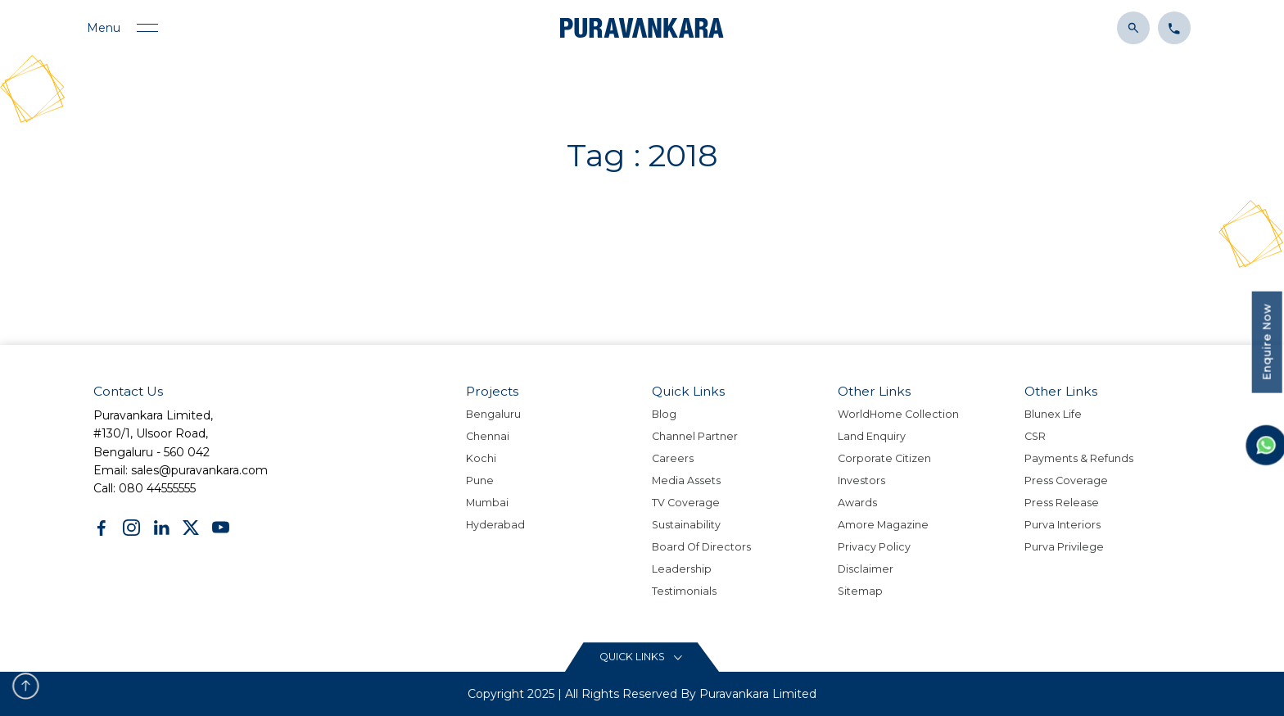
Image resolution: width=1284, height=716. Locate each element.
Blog (664, 414)
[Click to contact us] (1170, 26)
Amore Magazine (883, 525)
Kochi (481, 458)
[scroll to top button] (26, 686)
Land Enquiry (872, 436)
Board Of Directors (701, 547)
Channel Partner (695, 436)
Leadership (682, 569)
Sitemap (860, 591)
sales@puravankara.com (199, 470)
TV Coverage (686, 502)
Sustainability (686, 525)
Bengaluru (493, 414)
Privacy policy (874, 547)
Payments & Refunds (1078, 458)
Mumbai (487, 502)
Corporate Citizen (884, 458)
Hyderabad (495, 525)
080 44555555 (157, 488)
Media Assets (686, 480)
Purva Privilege (1064, 547)
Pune (480, 480)
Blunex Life (1053, 414)
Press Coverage (1066, 480)
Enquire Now (1267, 342)
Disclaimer (865, 569)
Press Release (1061, 502)
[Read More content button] (642, 657)
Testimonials (684, 591)
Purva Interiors (1062, 525)
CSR (1035, 436)
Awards (857, 502)
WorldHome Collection (898, 414)
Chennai (487, 436)
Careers (673, 458)
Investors (861, 480)
